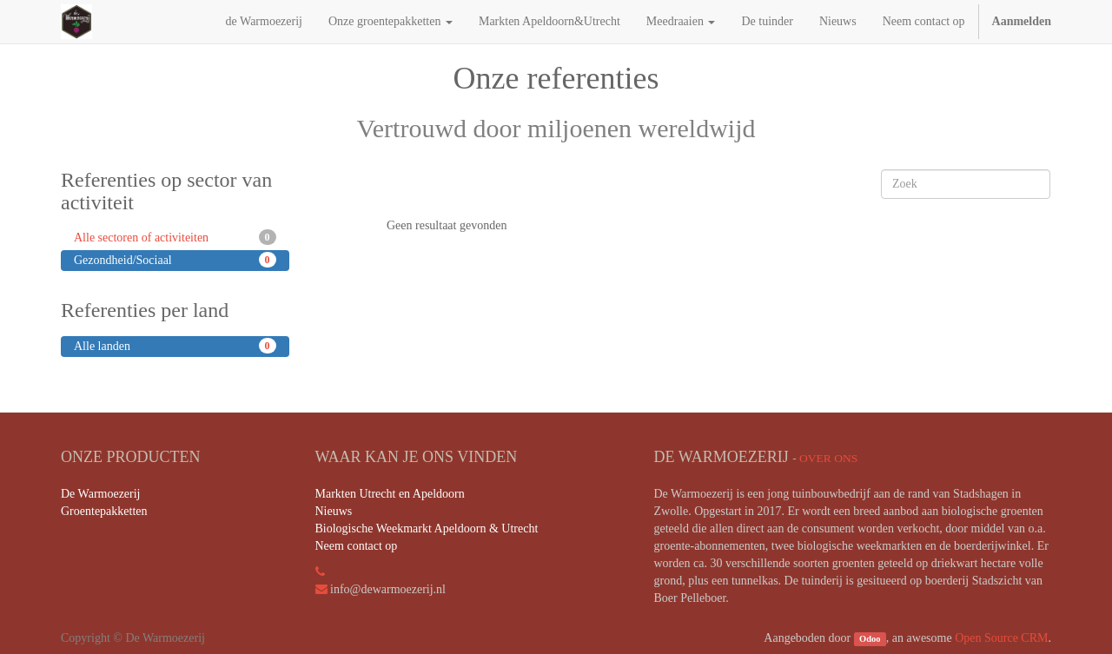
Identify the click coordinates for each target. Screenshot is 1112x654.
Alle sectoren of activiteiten (175, 237)
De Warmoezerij (101, 493)
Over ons (828, 458)
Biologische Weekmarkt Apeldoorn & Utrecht (427, 528)
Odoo (870, 639)
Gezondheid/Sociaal (175, 260)
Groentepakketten (104, 511)
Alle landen (175, 345)
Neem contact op (356, 545)
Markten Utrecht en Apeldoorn (390, 493)
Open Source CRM (1001, 637)
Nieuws (334, 511)
